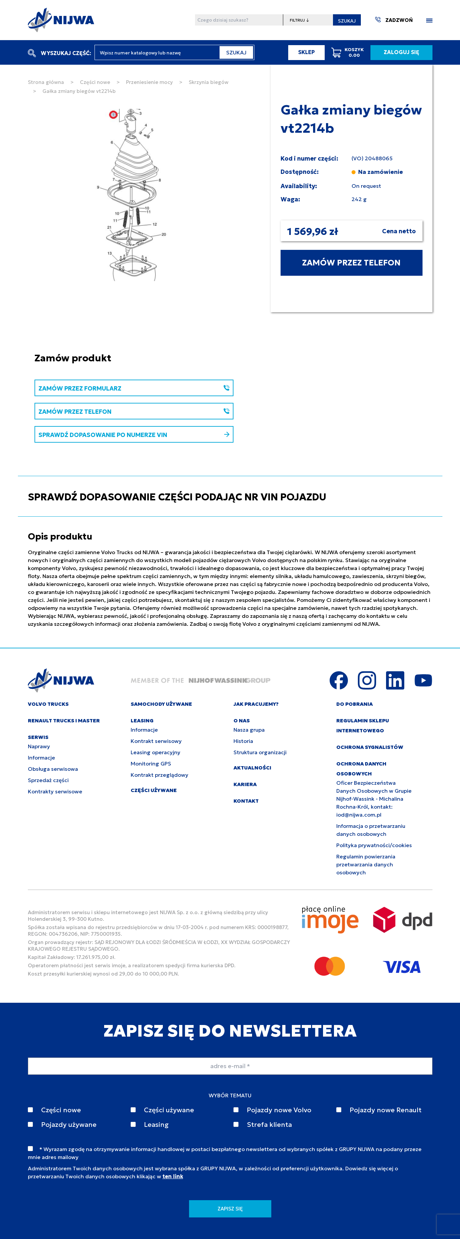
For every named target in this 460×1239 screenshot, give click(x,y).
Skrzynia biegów (209, 82)
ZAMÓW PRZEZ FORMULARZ (134, 388)
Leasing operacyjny (155, 752)
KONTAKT (246, 801)
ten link (173, 1176)
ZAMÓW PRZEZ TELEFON (351, 263)
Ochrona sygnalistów (369, 747)
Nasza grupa (249, 729)
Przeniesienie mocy (149, 82)
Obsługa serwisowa (53, 768)
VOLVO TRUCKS (48, 704)
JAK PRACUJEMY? (256, 704)
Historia (243, 741)
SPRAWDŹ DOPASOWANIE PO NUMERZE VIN (134, 435)
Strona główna (46, 82)
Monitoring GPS (151, 763)
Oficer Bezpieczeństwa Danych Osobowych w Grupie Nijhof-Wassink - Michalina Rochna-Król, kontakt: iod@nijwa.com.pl (374, 798)
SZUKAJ (347, 21)
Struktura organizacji (260, 752)
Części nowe (95, 82)
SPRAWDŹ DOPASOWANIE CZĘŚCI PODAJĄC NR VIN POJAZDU (177, 497)
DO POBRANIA (354, 704)
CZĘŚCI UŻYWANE (154, 790)
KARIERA (245, 784)
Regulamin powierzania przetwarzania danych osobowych (365, 864)
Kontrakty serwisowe (55, 791)
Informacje (41, 757)
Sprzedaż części (48, 780)
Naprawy (39, 746)
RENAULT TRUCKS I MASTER (64, 720)
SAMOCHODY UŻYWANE (161, 704)
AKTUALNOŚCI (252, 768)
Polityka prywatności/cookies (374, 845)
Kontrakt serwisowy (156, 741)
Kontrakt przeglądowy (159, 774)
